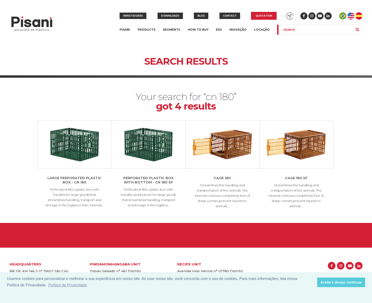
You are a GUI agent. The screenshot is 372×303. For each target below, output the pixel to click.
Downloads (170, 15)
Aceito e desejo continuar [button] (341, 282)
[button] (312, 282)
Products (146, 32)
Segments (171, 32)
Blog (201, 15)
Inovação (237, 29)
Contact (230, 15)
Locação (262, 29)
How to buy (198, 29)
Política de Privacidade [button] (67, 285)
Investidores (133, 15)
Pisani (125, 32)
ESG (219, 29)
